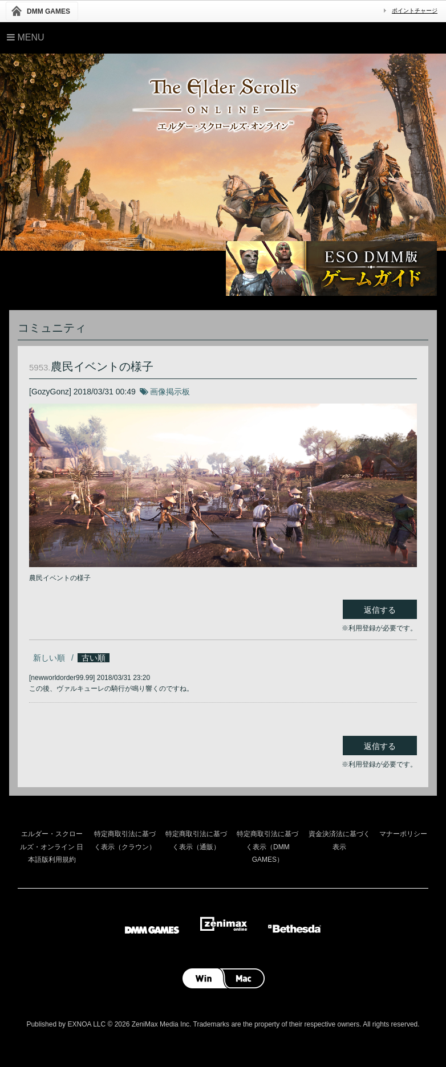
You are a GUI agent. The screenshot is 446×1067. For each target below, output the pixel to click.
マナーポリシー (403, 834)
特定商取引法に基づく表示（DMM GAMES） (267, 847)
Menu (25, 37)
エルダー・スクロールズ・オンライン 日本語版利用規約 (51, 847)
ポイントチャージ (414, 10)
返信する (380, 609)
